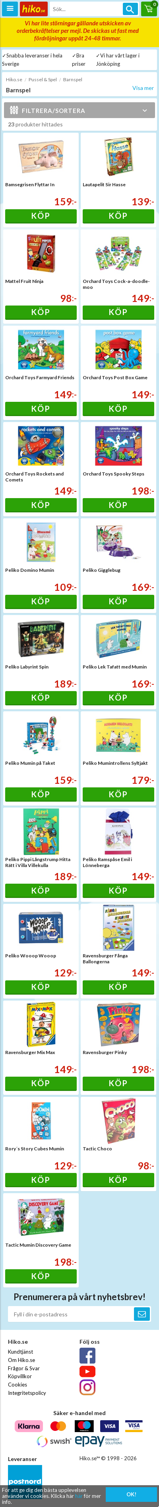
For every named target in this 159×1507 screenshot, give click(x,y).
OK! (131, 1494)
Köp (40, 215)
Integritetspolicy (27, 1393)
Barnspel (72, 79)
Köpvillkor (20, 1376)
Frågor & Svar (24, 1368)
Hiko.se (14, 79)
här (79, 1496)
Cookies (17, 1384)
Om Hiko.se (21, 1360)
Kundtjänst (20, 1351)
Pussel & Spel (43, 79)
